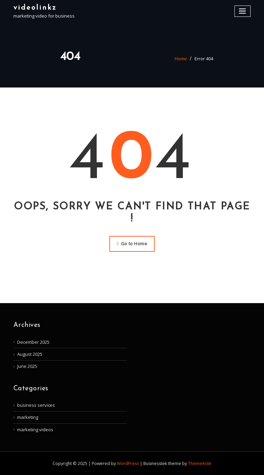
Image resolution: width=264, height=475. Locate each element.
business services (36, 405)
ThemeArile (199, 463)
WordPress (128, 463)
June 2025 (27, 366)
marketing (27, 417)
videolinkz (35, 7)
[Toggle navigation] (242, 11)
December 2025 (33, 342)
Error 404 (204, 58)
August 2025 (29, 354)
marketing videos (35, 429)
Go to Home (132, 243)
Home (181, 58)
